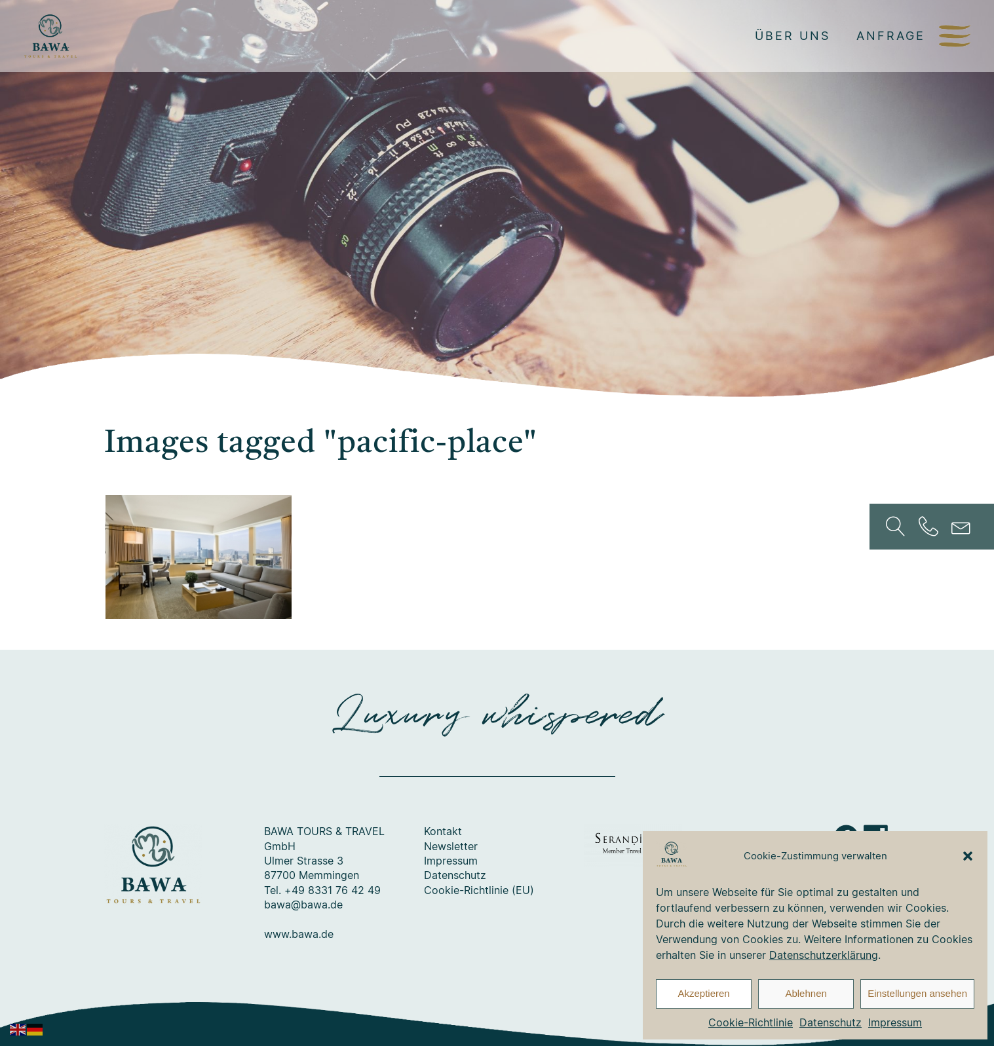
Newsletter (451, 846)
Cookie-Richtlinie (750, 1022)
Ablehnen (805, 993)
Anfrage (890, 35)
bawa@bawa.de (303, 904)
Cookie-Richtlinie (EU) (479, 890)
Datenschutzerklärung (823, 955)
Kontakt (443, 831)
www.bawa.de (299, 934)
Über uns (792, 35)
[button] (967, 856)
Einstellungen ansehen (917, 993)
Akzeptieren (703, 993)
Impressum (895, 1022)
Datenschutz (830, 1022)
